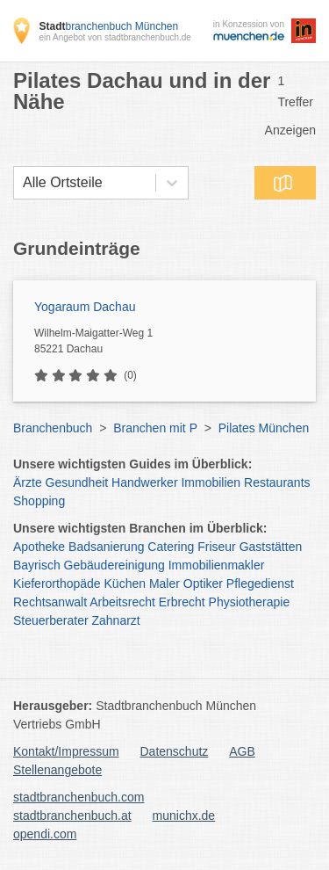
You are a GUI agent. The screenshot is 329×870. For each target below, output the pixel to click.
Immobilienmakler (216, 565)
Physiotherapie (249, 602)
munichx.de (184, 815)
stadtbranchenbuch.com (78, 797)
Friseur (216, 547)
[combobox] (23, 182)
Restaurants (277, 482)
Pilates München (264, 428)
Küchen (125, 583)
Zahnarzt (116, 620)
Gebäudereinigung (114, 565)
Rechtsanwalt (50, 602)
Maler (164, 583)
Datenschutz (174, 751)
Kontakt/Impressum (66, 751)
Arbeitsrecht (122, 602)
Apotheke (39, 547)
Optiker (203, 583)
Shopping (39, 501)
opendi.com (44, 834)
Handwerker (144, 482)
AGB (242, 751)
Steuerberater (51, 620)
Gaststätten (271, 547)
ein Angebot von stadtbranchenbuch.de (114, 37)
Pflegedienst (260, 583)
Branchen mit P (155, 428)
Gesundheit (77, 482)
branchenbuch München (108, 26)
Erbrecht (182, 602)
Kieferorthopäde (57, 583)
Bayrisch (37, 565)
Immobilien (210, 482)
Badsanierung (106, 547)
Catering (170, 547)
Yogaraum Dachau (84, 307)
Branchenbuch (52, 428)
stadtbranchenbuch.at (72, 815)
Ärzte (27, 482)
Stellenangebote (57, 770)
